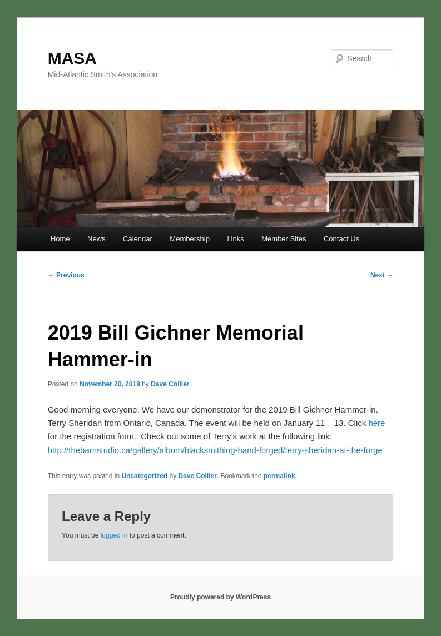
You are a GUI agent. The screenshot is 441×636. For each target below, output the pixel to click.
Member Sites (283, 239)
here (376, 423)
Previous (66, 275)
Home (60, 239)
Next (381, 275)
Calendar (137, 239)
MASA (72, 58)
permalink (279, 476)
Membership (190, 239)
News (96, 239)
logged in (114, 535)
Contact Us (341, 239)
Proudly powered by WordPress (220, 597)
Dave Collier (170, 384)
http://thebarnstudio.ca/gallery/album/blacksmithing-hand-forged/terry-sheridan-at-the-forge (215, 450)
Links (235, 239)
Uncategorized (144, 476)
